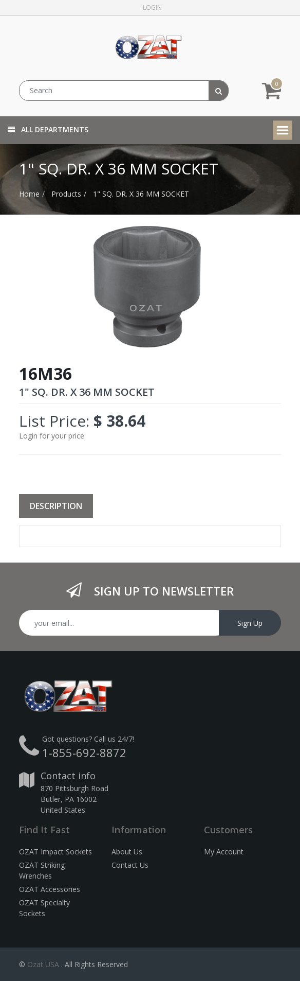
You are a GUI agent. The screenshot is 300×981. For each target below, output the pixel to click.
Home (29, 194)
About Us (126, 851)
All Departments (48, 129)
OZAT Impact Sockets (55, 851)
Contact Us (129, 865)
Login (152, 7)
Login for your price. (52, 436)
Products (66, 194)
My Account (223, 851)
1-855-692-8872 (84, 752)
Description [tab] (56, 506)
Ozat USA (43, 964)
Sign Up (249, 623)
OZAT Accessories (49, 889)
